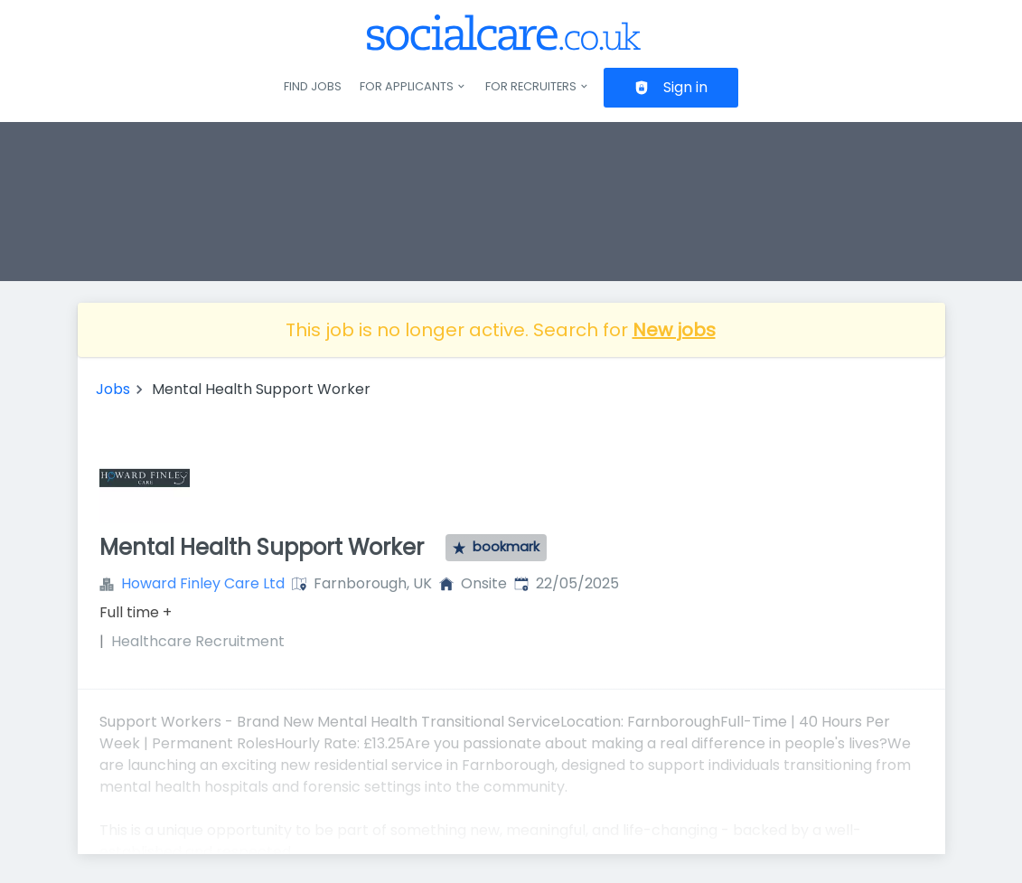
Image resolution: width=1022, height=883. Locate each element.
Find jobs (313, 86)
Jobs (113, 389)
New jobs (674, 330)
